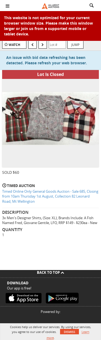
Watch (14, 44)
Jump (75, 44)
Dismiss (69, 332)
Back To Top (50, 272)
